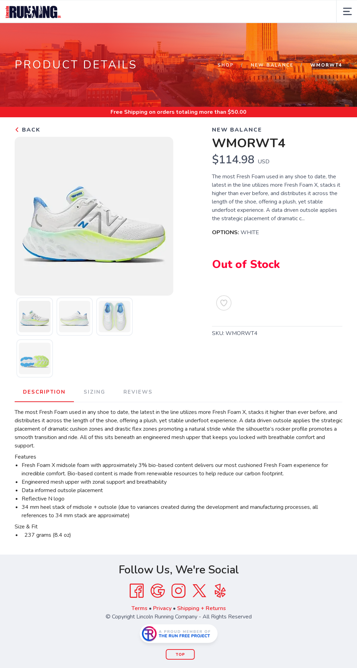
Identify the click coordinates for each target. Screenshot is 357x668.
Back (27, 130)
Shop (226, 65)
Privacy (162, 608)
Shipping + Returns (201, 608)
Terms (139, 608)
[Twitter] (199, 590)
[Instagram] (178, 590)
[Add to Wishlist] (223, 303)
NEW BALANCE (272, 65)
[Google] (157, 590)
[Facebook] (136, 590)
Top (180, 654)
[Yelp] (220, 590)
